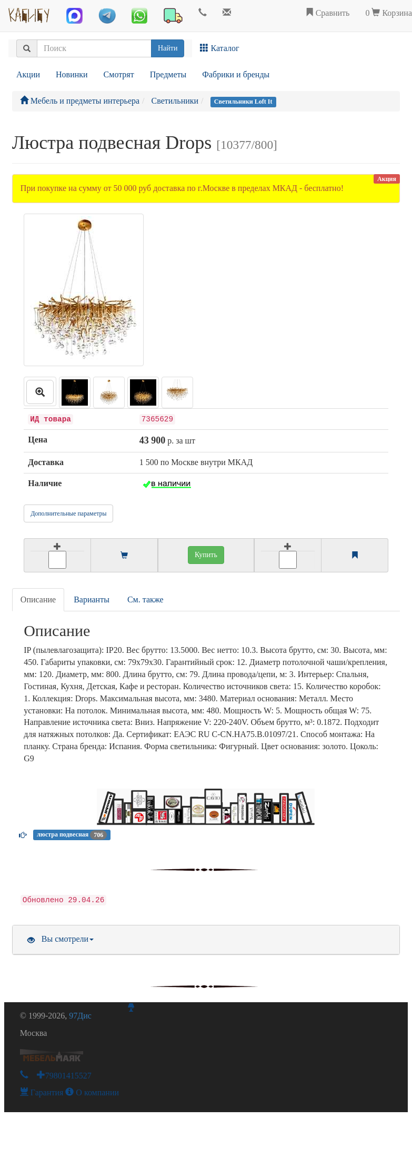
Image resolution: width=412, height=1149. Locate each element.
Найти (167, 48)
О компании (92, 1092)
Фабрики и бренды (235, 74)
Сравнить (327, 12)
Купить (206, 555)
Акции (28, 74)
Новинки (72, 74)
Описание (38, 599)
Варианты (91, 599)
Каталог (219, 48)
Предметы (168, 74)
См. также (145, 599)
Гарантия (42, 1092)
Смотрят (119, 74)
